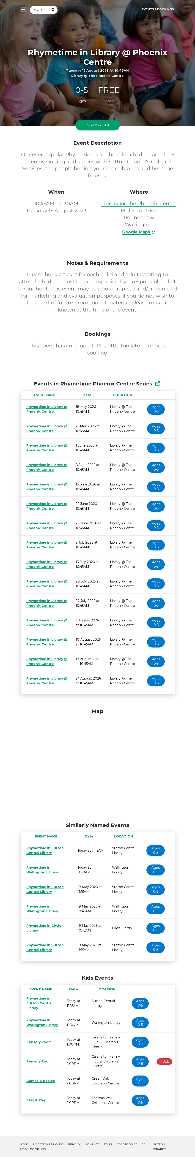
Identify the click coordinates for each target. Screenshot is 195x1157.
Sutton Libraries (159, 1147)
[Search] (39, 10)
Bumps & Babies (39, 1081)
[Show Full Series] (158, 384)
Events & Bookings (158, 9)
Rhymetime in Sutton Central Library (37, 1003)
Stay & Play (35, 1100)
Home (24, 1144)
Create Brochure (131, 1144)
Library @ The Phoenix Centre (138, 204)
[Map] (98, 764)
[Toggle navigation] (22, 9)
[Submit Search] (53, 10)
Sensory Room (38, 1042)
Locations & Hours (48, 1144)
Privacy (74, 1144)
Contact (92, 1144)
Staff (108, 1144)
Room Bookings (33, 1149)
